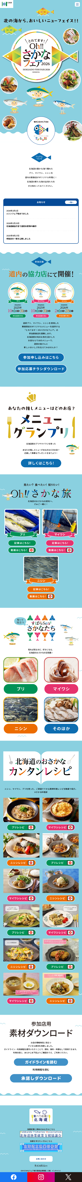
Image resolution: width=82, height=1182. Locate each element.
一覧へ (71, 202)
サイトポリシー (41, 1165)
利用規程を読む (41, 1069)
